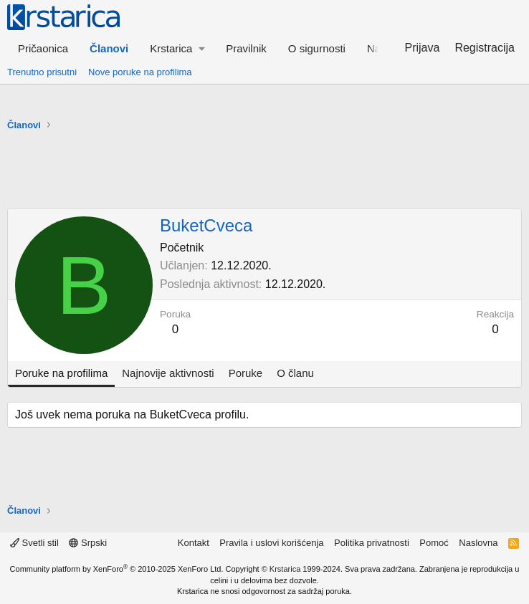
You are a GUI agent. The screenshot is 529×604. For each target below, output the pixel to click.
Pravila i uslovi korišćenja (271, 542)
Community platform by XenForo (117, 569)
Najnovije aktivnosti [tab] (168, 373)
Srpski (88, 542)
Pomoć (433, 542)
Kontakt (193, 542)
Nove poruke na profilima (140, 72)
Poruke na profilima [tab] (61, 373)
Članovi (109, 48)
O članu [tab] (295, 373)
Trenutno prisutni (42, 72)
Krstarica (285, 569)
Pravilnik (246, 48)
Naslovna (478, 542)
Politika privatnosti (371, 542)
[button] (177, 48)
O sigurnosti (316, 48)
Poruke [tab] (246, 373)
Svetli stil (34, 542)
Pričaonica (43, 48)
